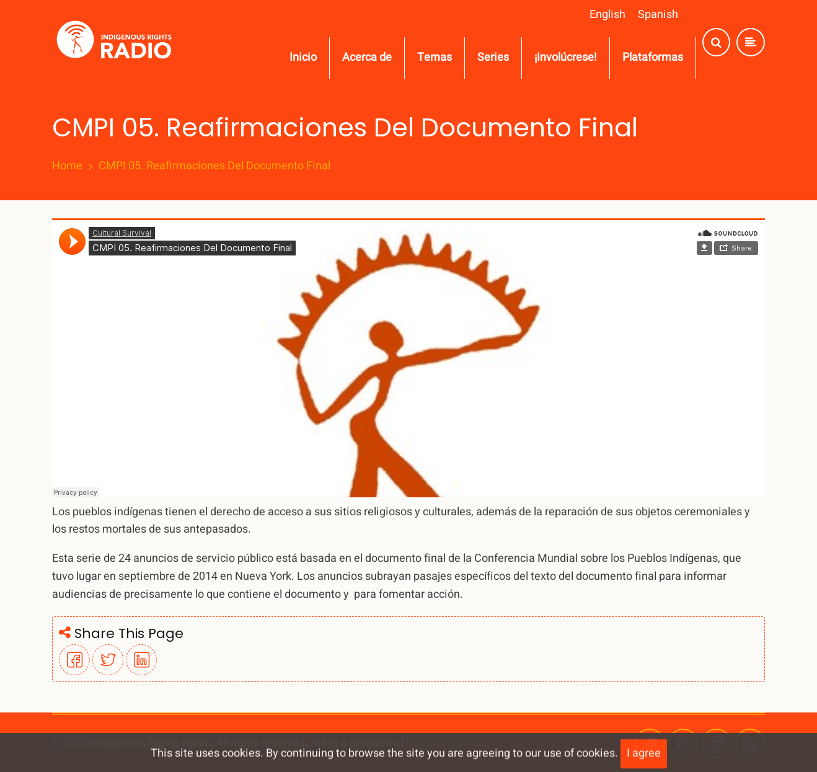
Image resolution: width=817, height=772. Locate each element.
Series (493, 57)
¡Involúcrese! (565, 57)
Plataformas (652, 57)
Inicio (303, 57)
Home (67, 166)
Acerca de (367, 57)
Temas (434, 57)
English (607, 14)
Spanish (658, 14)
